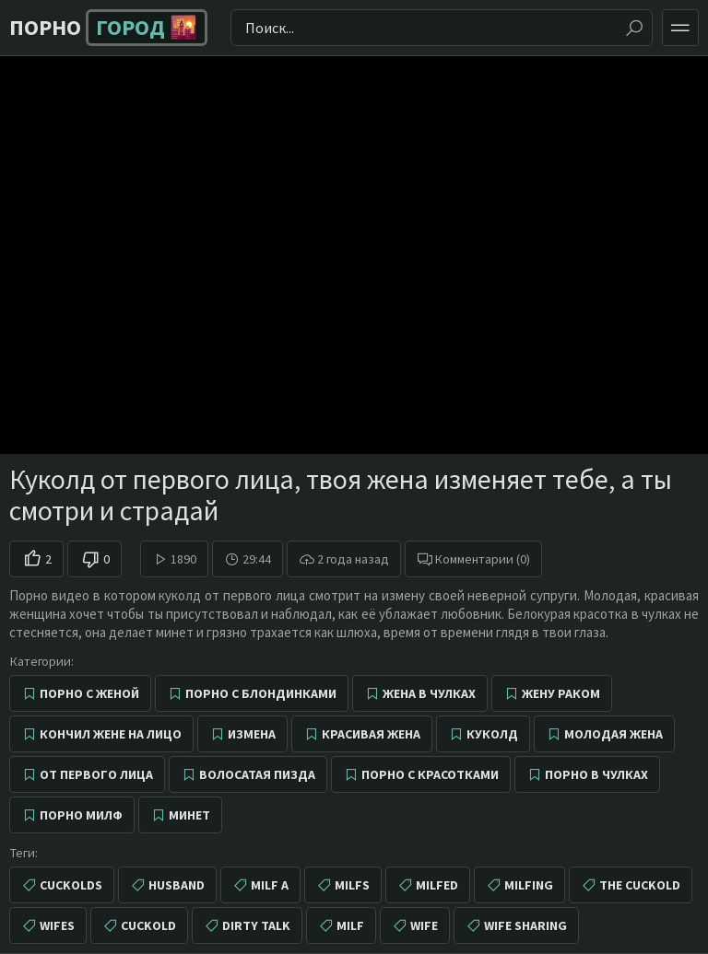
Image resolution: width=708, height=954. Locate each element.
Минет (189, 815)
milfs (352, 885)
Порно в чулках (596, 774)
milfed (437, 885)
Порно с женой (89, 693)
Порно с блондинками (260, 693)
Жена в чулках (429, 693)
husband (176, 885)
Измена (252, 734)
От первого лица (96, 774)
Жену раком (561, 693)
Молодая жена (613, 734)
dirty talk (256, 925)
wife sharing (525, 925)
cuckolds (71, 885)
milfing (528, 885)
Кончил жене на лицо (111, 734)
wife (424, 925)
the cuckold (639, 885)
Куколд (492, 734)
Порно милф (81, 815)
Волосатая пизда (257, 774)
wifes (57, 925)
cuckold (148, 925)
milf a (270, 885)
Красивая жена (371, 734)
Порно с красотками (430, 774)
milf (350, 925)
